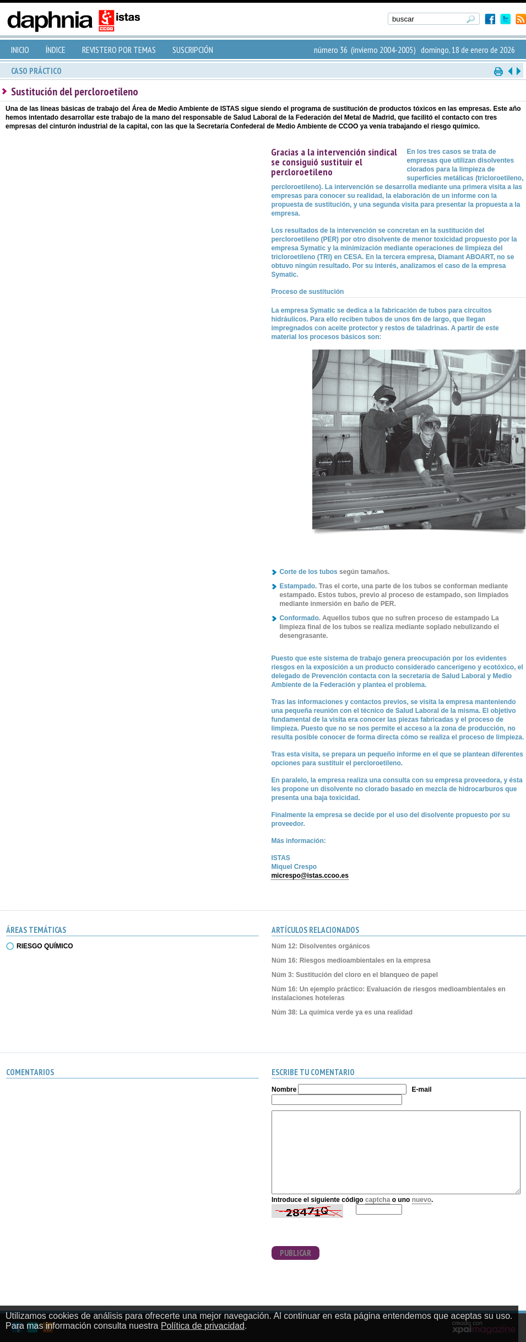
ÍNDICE (56, 49)
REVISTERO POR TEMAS (119, 49)
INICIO (20, 49)
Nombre (284, 1089)
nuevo (421, 1200)
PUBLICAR (295, 1253)
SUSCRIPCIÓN (192, 49)
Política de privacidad (203, 1325)
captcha (377, 1200)
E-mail (422, 1089)
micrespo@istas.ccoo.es (309, 875)
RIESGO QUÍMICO (45, 946)
